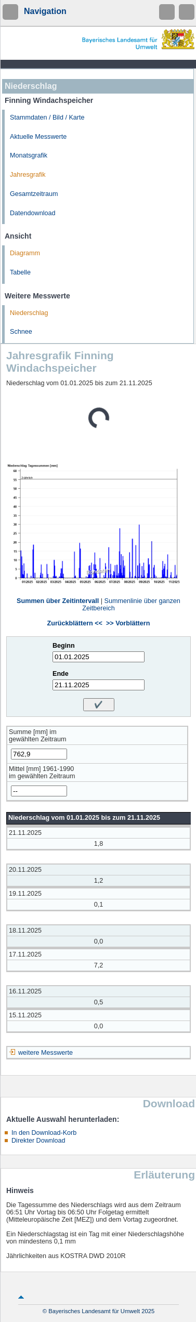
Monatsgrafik (28, 155)
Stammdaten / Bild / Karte (47, 117)
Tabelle (20, 272)
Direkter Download (38, 1140)
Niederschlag (29, 313)
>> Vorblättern (128, 623)
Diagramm (25, 253)
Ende (61, 673)
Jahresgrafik (28, 174)
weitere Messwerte (45, 1052)
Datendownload (33, 213)
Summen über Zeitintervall (58, 601)
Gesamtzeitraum (34, 194)
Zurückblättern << (74, 623)
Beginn (64, 645)
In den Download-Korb (43, 1132)
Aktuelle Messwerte (38, 136)
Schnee (21, 331)
